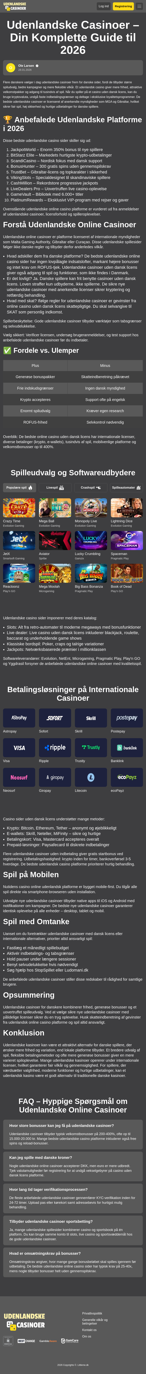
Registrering (123, 6)
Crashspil (91, 487)
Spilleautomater (126, 487)
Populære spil (19, 487)
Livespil (55, 487)
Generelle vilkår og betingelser (94, 1321)
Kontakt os (89, 1330)
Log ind (104, 6)
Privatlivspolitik (92, 1313)
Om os (86, 1336)
